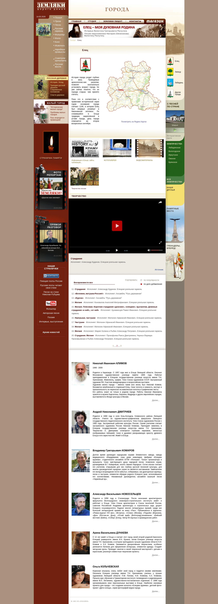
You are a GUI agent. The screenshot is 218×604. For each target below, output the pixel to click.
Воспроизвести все (83, 282)
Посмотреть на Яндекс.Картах (134, 122)
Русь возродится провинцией (57, 119)
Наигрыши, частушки (86, 318)
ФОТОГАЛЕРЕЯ (110, 160)
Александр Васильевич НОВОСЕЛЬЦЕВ (117, 494)
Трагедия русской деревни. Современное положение (57, 88)
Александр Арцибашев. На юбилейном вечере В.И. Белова (50, 247)
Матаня (79, 302)
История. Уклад (56, 82)
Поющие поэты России (51, 281)
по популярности (151, 280)
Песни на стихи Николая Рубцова (51, 293)
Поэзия (51, 317)
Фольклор (51, 309)
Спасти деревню (57, 95)
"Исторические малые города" (56, 108)
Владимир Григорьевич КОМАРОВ (113, 450)
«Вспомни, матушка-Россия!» (90, 293)
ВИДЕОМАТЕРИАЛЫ (144, 160)
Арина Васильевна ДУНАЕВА (110, 532)
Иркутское (173, 155)
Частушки (80, 322)
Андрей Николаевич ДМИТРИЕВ (112, 412)
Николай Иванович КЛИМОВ (110, 363)
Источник (159, 269)
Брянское (173, 162)
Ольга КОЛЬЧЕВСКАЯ (106, 566)
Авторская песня (51, 313)
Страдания (80, 289)
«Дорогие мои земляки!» (50, 198)
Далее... (156, 400)
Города (73, 40)
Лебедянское (174, 147)
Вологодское (174, 151)
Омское (172, 158)
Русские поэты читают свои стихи (51, 286)
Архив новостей (51, 332)
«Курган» (80, 298)
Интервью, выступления (51, 321)
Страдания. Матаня (85, 335)
